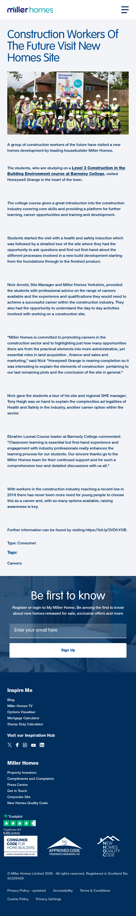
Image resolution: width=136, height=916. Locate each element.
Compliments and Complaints (30, 778)
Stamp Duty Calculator (25, 724)
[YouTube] (33, 745)
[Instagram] (25, 745)
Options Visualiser (21, 712)
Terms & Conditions (95, 890)
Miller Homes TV (20, 706)
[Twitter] (9, 745)
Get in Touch (17, 791)
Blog (10, 700)
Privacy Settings (48, 899)
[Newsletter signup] (68, 631)
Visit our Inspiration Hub (31, 735)
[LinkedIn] (41, 745)
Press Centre (17, 784)
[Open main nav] (125, 9)
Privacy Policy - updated (26, 890)
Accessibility (63, 890)
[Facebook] (17, 745)
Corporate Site (18, 797)
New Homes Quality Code (27, 803)
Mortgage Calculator (23, 718)
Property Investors (21, 772)
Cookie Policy (18, 899)
